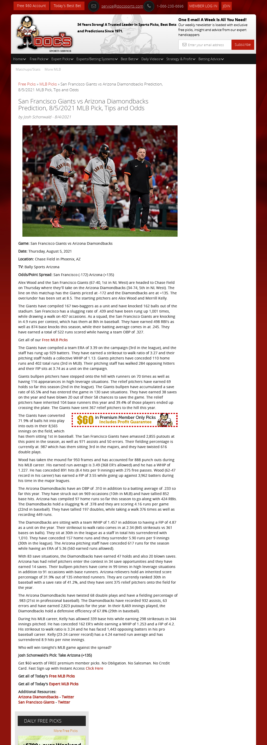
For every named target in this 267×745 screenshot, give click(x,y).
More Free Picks (232, 97)
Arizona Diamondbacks (38, 715)
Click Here (106, 686)
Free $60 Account (31, 5)
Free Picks (39, 59)
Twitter (68, 715)
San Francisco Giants (36, 720)
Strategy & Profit (181, 59)
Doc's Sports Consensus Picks (228, 146)
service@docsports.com (116, 5)
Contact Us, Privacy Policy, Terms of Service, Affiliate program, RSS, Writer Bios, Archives (164, 739)
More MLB (53, 69)
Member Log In (204, 5)
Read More (234, 189)
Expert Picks (62, 59)
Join (227, 5)
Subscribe (243, 44)
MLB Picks (48, 84)
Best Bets (129, 59)
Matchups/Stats (28, 69)
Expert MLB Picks (63, 702)
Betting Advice (211, 59)
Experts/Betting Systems (97, 59)
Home (19, 59)
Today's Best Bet (67, 5)
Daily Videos (152, 59)
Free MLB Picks (55, 342)
